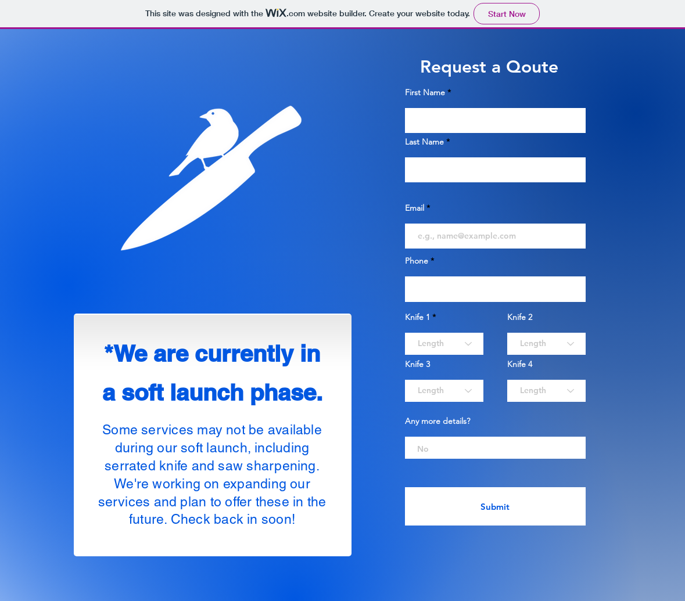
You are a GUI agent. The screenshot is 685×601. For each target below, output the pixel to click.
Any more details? (437, 421)
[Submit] (495, 506)
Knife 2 (519, 317)
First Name (425, 92)
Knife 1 (417, 317)
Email (414, 208)
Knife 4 (519, 364)
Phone (416, 261)
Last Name (424, 142)
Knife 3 (417, 364)
